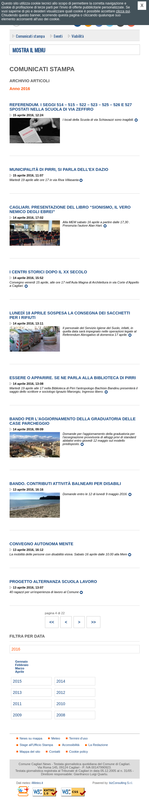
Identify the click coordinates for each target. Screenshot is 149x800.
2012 (61, 692)
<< (49, 620)
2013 (17, 692)
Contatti (54, 751)
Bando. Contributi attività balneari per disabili (65, 483)
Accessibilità (70, 745)
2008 (61, 715)
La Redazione (98, 745)
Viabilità (78, 36)
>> (91, 620)
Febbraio (22, 665)
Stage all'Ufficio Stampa (36, 745)
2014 (61, 681)
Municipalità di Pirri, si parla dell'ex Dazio (59, 169)
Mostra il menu (28, 50)
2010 (61, 703)
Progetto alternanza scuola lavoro (53, 581)
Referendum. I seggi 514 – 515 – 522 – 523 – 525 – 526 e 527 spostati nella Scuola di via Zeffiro (71, 106)
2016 (16, 649)
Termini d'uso (78, 738)
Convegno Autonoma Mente (42, 544)
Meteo (55, 738)
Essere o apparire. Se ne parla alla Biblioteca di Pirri (73, 378)
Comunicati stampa (30, 36)
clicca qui (123, 11)
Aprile (19, 671)
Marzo (19, 668)
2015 (17, 681)
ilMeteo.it (37, 783)
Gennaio (21, 661)
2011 (17, 703)
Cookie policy (78, 751)
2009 (17, 715)
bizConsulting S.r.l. (121, 783)
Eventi (58, 36)
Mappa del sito (30, 751)
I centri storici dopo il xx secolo (48, 272)
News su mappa (31, 738)
